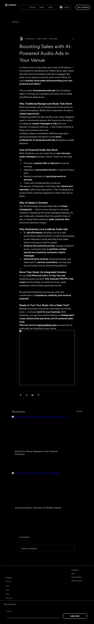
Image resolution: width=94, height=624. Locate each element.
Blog (7, 594)
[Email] (32, 615)
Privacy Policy (76, 577)
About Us (9, 598)
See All (79, 411)
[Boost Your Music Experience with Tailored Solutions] (39, 431)
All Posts (15, 22)
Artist (8, 590)
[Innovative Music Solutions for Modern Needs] (39, 487)
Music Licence (76, 580)
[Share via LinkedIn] (32, 395)
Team (8, 586)
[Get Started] (83, 7)
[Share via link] (38, 395)
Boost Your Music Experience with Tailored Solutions (36, 453)
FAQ (73, 573)
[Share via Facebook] (20, 395)
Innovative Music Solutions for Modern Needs (38, 507)
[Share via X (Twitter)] (26, 395)
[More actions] (73, 38)
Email (9, 611)
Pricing (8, 582)
